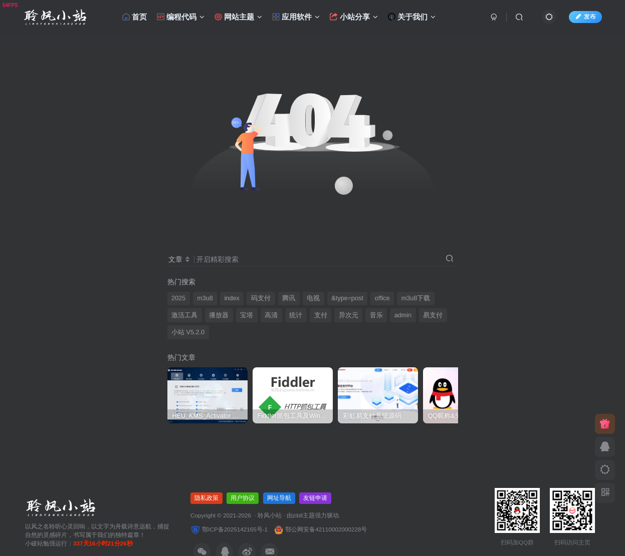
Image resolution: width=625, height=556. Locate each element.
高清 (271, 315)
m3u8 (205, 298)
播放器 (219, 315)
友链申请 (315, 497)
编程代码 (180, 17)
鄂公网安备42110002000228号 (320, 529)
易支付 (433, 315)
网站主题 (238, 17)
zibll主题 (304, 515)
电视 (313, 298)
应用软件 (296, 17)
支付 (320, 315)
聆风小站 (270, 515)
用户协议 (243, 497)
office (382, 298)
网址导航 (279, 497)
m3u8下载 (416, 298)
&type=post (347, 298)
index (232, 298)
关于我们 (412, 17)
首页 (134, 17)
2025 (178, 298)
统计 (295, 315)
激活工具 (184, 315)
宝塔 (246, 315)
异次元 (348, 315)
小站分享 (353, 17)
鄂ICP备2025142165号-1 (229, 529)
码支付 (261, 298)
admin (402, 315)
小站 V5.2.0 (187, 332)
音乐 (376, 315)
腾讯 (288, 298)
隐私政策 (206, 497)
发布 (585, 16)
